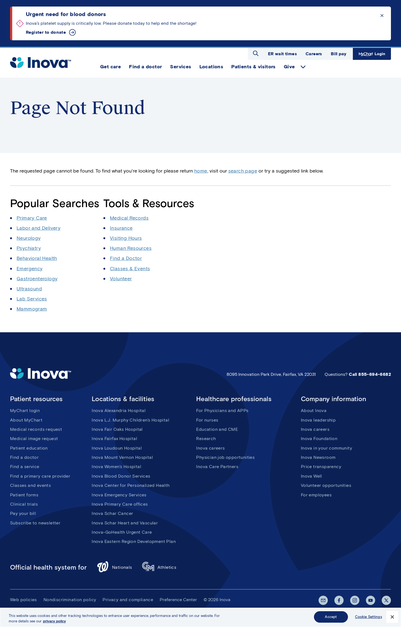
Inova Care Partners (217, 466)
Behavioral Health (37, 258)
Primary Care (32, 218)
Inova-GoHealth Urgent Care (122, 532)
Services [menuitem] (180, 67)
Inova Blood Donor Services (121, 476)
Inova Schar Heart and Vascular (125, 522)
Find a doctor (24, 457)
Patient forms (24, 494)
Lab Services (32, 299)
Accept (331, 618)
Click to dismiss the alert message (382, 15)
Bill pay (338, 53)
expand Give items (303, 67)
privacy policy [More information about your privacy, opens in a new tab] (54, 622)
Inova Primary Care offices (120, 504)
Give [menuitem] (289, 67)
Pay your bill (23, 513)
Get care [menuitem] (110, 67)
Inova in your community (326, 448)
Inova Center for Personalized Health (130, 485)
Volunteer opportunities (326, 485)
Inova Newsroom (318, 457)
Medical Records (129, 218)
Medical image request (34, 438)
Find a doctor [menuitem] (145, 67)
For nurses (207, 420)
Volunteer (121, 279)
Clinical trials (24, 504)
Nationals (114, 567)
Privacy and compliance (128, 599)
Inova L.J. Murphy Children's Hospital (130, 420)
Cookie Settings (368, 618)
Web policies (23, 599)
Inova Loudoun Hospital (117, 448)
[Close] (392, 618)
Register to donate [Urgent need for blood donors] (46, 32)
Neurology (29, 238)
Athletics (159, 567)
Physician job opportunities (225, 457)
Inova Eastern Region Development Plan (134, 541)
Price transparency (321, 466)
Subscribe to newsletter (35, 522)
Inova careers (210, 448)
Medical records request (36, 429)
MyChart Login (372, 54)
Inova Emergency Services (119, 494)
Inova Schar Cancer (112, 513)
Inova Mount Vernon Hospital (122, 457)
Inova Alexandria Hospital (119, 410)
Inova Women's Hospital (116, 466)
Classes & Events (130, 269)
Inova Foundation (319, 438)
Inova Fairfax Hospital (114, 438)
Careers (314, 53)
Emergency (30, 269)
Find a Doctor (126, 258)
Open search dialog (255, 53)
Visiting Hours (126, 238)
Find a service (24, 466)
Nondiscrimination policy (70, 599)
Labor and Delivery (38, 228)
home (200, 171)
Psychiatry (29, 248)
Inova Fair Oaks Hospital (117, 429)
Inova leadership (318, 420)
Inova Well (311, 476)
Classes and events (30, 485)
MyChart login (25, 410)
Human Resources (131, 248)
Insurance (121, 228)
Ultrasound (29, 289)
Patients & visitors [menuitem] (253, 67)
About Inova (313, 410)
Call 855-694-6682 (370, 374)
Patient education (29, 448)
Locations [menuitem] (211, 67)
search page (242, 171)
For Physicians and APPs (222, 410)
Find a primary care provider (40, 476)
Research (206, 438)
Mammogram (32, 309)
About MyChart (26, 420)
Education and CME (217, 429)
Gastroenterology (37, 279)
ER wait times (282, 53)
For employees (316, 494)
